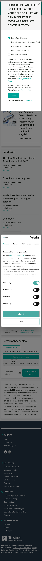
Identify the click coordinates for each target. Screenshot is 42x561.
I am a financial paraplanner (21, 46)
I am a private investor (19, 54)
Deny (21, 321)
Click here (28, 100)
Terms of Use (25, 90)
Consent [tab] (6, 244)
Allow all (21, 314)
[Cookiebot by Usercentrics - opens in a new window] (29, 237)
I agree (13, 95)
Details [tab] (15, 244)
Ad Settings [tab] (26, 244)
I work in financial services (20, 50)
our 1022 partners (16, 255)
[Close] (39, 4)
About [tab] (36, 244)
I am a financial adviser (19, 38)
